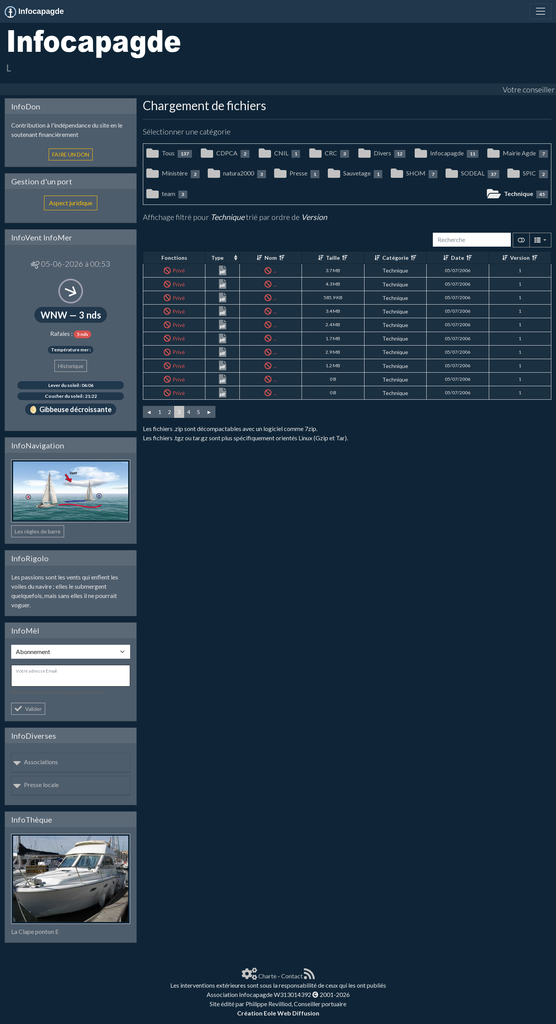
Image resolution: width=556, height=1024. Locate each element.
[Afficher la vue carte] (521, 240)
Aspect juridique (70, 202)
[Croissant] (259, 257)
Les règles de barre (38, 531)
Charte (267, 976)
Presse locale (36, 784)
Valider (28, 708)
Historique (70, 366)
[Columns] (540, 240)
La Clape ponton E (35, 931)
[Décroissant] (282, 257)
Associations (35, 761)
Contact (292, 976)
